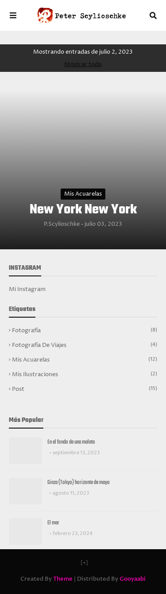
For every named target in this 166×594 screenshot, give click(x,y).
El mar (53, 522)
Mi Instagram (27, 289)
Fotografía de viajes (84, 345)
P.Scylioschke (62, 224)
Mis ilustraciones (84, 374)
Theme (63, 579)
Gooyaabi (133, 579)
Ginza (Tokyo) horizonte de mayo (78, 482)
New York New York (83, 210)
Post (84, 389)
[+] (84, 562)
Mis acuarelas (83, 194)
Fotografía (84, 330)
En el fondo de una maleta (71, 442)
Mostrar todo (83, 64)
